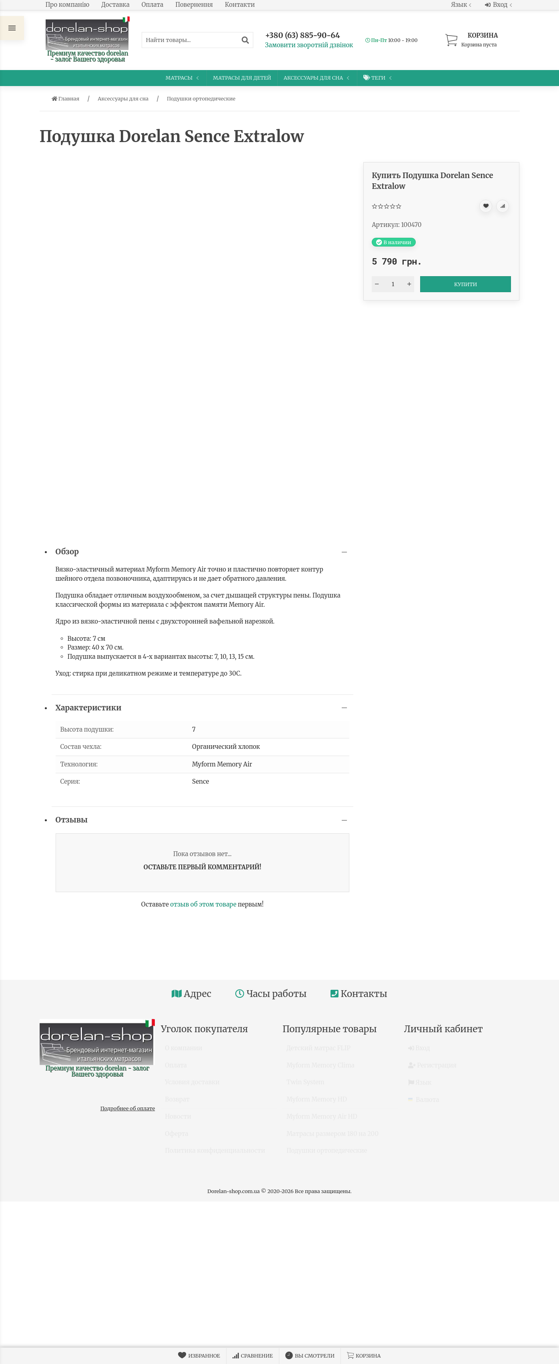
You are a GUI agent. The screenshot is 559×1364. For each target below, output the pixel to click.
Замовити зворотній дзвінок (309, 45)
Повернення (194, 4)
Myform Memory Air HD (322, 1120)
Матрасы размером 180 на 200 (333, 1137)
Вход (499, 5)
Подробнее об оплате (127, 1108)
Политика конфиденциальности (215, 1154)
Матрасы (183, 77)
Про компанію (68, 4)
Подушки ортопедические (327, 1154)
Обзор (67, 551)
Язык (462, 4)
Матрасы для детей (242, 77)
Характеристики (89, 707)
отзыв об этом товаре (203, 904)
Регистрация (432, 1069)
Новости (178, 1120)
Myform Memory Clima (321, 1069)
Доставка (115, 4)
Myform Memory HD (317, 1103)
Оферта (176, 1137)
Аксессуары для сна (317, 77)
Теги (378, 78)
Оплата (153, 4)
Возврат (177, 1103)
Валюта (423, 1103)
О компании (183, 1051)
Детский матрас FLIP (319, 1051)
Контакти (240, 4)
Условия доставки (192, 1085)
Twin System (306, 1085)
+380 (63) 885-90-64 (302, 35)
